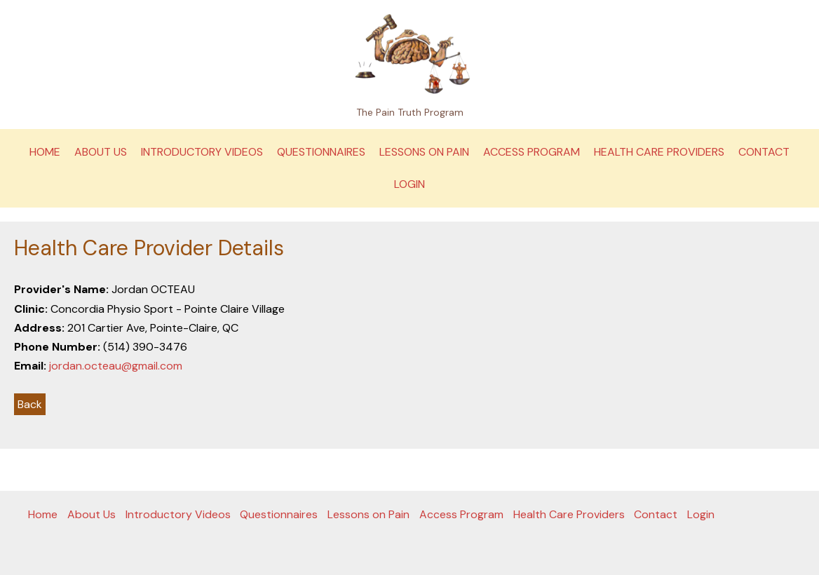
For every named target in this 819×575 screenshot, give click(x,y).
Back (30, 404)
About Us (100, 151)
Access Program (531, 151)
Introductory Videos (202, 151)
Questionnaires (321, 151)
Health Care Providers (659, 151)
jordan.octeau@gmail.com (115, 365)
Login (409, 184)
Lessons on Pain (424, 151)
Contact (764, 151)
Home (44, 151)
